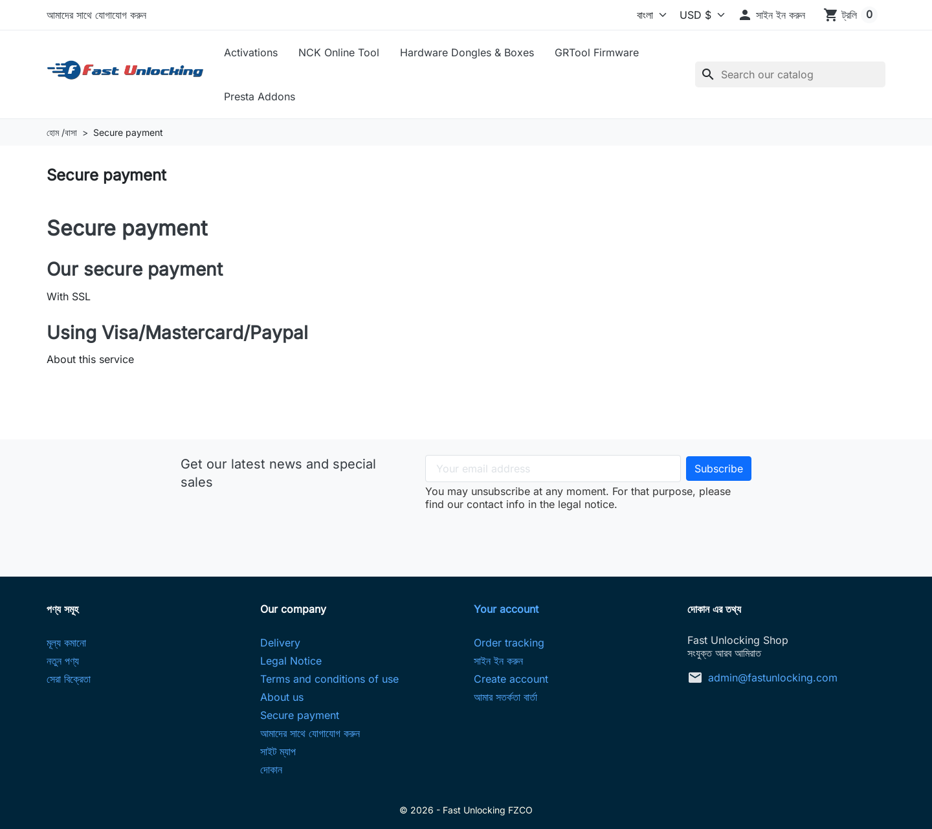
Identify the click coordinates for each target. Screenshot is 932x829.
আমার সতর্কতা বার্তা (505, 697)
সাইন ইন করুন (498, 660)
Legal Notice (291, 660)
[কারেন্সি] (699, 15)
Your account (506, 608)
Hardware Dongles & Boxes (467, 52)
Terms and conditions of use (329, 678)
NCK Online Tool (338, 52)
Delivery (280, 642)
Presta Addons (259, 96)
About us (282, 697)
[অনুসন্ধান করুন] (790, 74)
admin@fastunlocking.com (773, 677)
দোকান (271, 769)
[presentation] (588, 536)
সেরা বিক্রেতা (69, 678)
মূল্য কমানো (66, 642)
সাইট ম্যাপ (278, 751)
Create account (511, 678)
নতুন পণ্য (63, 660)
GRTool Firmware (597, 52)
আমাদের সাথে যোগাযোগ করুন (96, 14)
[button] (771, 15)
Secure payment (299, 715)
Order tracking (509, 642)
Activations (251, 52)
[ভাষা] (636, 15)
